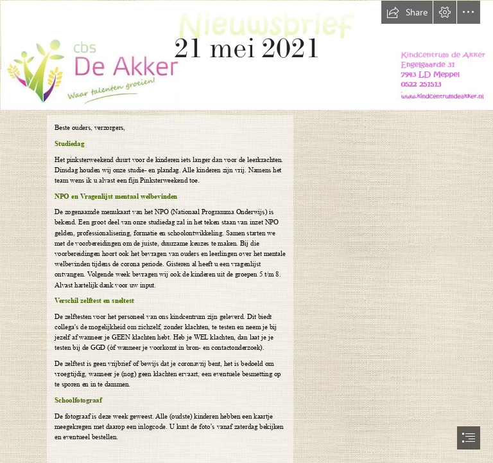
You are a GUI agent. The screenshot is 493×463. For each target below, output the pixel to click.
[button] (407, 12)
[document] (246, 231)
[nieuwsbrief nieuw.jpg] (246, 54)
